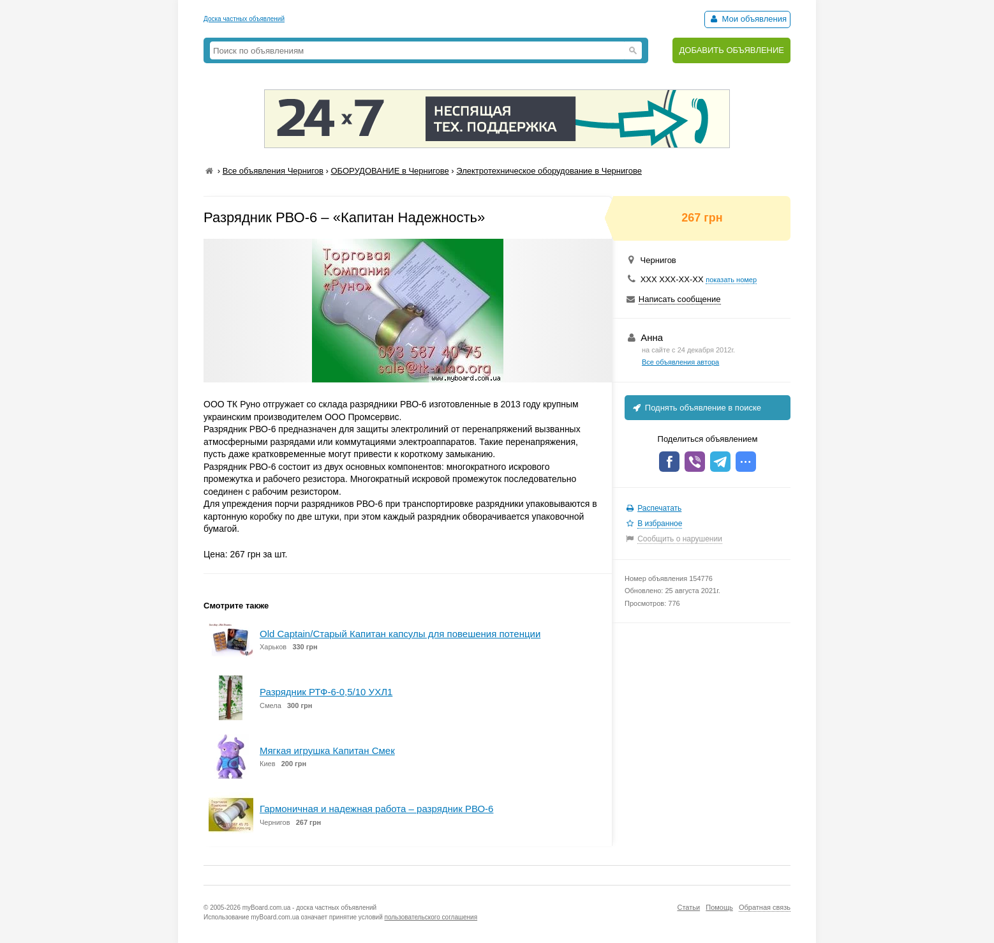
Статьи (688, 907)
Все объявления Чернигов (273, 171)
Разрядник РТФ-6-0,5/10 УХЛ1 (326, 691)
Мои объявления (747, 19)
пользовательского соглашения (431, 917)
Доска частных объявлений (244, 18)
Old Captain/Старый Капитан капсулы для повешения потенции (400, 633)
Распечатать (659, 508)
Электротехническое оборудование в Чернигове (549, 171)
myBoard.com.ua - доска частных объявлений (309, 907)
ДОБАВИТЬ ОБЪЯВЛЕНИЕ (731, 50)
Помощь (719, 907)
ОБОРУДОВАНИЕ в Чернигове (389, 171)
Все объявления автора (680, 362)
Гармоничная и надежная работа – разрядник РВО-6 (376, 808)
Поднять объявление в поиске (696, 407)
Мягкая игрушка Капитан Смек (327, 750)
